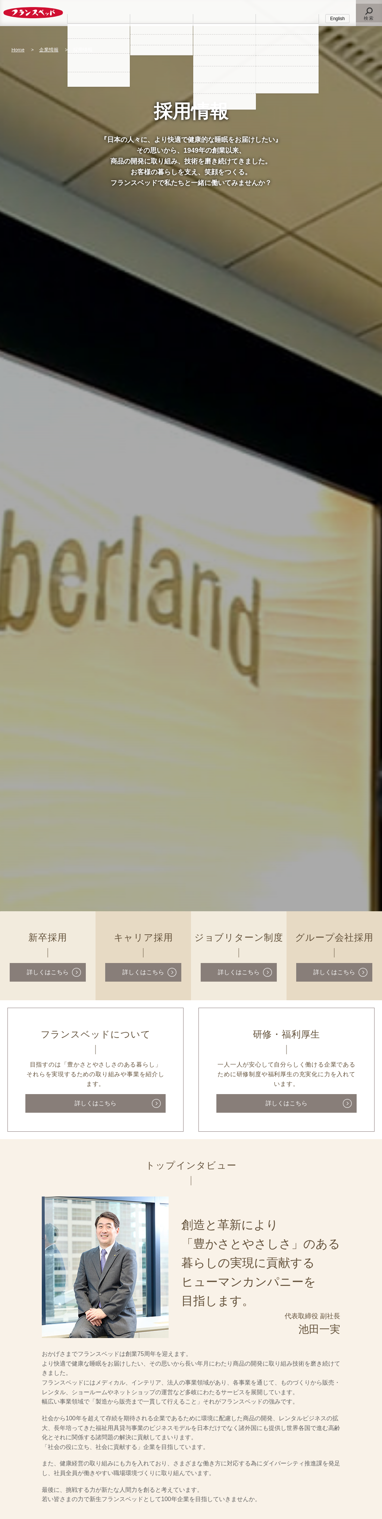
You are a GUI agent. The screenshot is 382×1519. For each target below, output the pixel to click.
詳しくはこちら (48, 972)
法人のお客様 (161, 18)
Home (18, 49)
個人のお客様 (98, 18)
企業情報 (224, 18)
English (337, 18)
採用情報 (287, 18)
